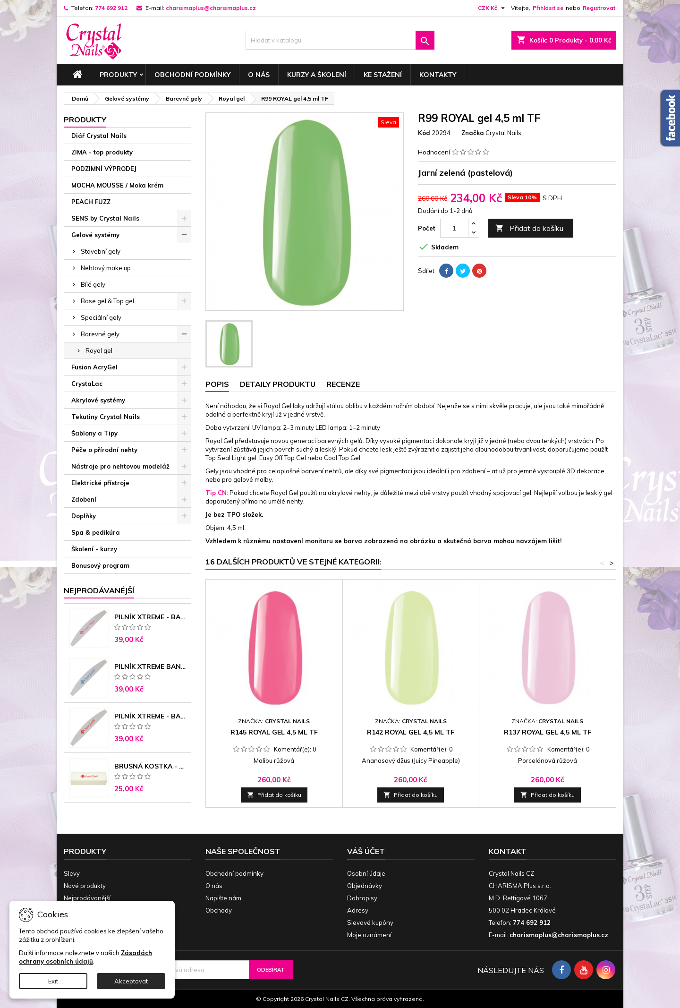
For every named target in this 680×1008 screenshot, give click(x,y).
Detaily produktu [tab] (277, 384)
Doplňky (83, 516)
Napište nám (223, 898)
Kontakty (437, 74)
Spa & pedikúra (95, 532)
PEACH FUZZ (90, 201)
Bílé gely (93, 284)
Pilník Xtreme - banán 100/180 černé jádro (150, 716)
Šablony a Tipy (94, 433)
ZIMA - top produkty (102, 152)
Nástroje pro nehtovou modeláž (120, 466)
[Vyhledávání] (340, 40)
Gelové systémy (95, 235)
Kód (424, 133)
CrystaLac (86, 383)
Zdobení (83, 499)
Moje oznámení (369, 935)
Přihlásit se (548, 7)
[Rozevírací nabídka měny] (492, 8)
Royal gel (98, 350)
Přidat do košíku (529, 228)
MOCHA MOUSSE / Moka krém (117, 185)
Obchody (218, 910)
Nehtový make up (106, 268)
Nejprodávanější (87, 898)
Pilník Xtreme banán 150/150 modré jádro (150, 666)
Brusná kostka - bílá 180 (150, 766)
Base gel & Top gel (107, 301)
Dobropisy (362, 898)
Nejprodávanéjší (99, 590)
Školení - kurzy (94, 549)
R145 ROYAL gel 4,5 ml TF (274, 732)
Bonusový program (100, 565)
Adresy (357, 910)
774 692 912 (111, 7)
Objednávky (364, 885)
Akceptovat (131, 981)
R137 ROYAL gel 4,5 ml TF (547, 732)
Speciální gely (101, 317)
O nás (259, 74)
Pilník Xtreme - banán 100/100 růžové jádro (150, 617)
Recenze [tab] (343, 384)
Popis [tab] (217, 384)
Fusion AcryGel (94, 367)
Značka (472, 133)
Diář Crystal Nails (99, 135)
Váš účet (366, 851)
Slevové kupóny (370, 922)
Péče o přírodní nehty (104, 449)
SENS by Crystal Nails (105, 218)
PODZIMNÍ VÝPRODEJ (103, 168)
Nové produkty (85, 885)
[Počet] (454, 228)
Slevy (72, 873)
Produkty (118, 74)
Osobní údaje (366, 873)
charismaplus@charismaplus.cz (211, 7)
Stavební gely (100, 251)
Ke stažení (383, 74)
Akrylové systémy (98, 400)
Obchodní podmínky (192, 74)
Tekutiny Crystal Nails (105, 416)
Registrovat (599, 7)
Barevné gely (100, 334)
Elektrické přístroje (100, 483)
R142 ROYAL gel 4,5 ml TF (410, 732)
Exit (53, 981)
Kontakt (508, 851)
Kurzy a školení (316, 74)
